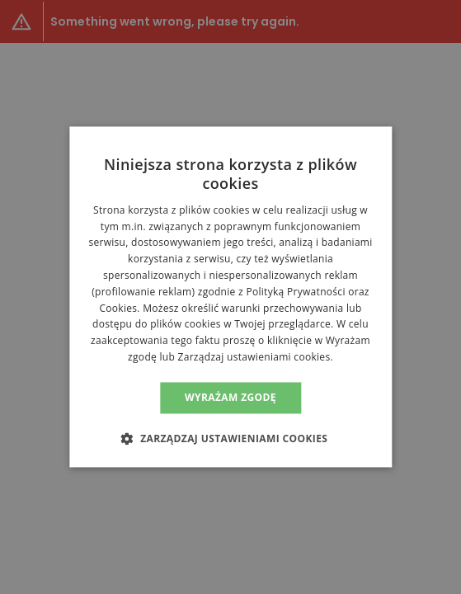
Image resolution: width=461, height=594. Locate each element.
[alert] (230, 297)
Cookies (118, 308)
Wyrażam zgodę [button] (230, 397)
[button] (231, 439)
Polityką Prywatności (295, 292)
